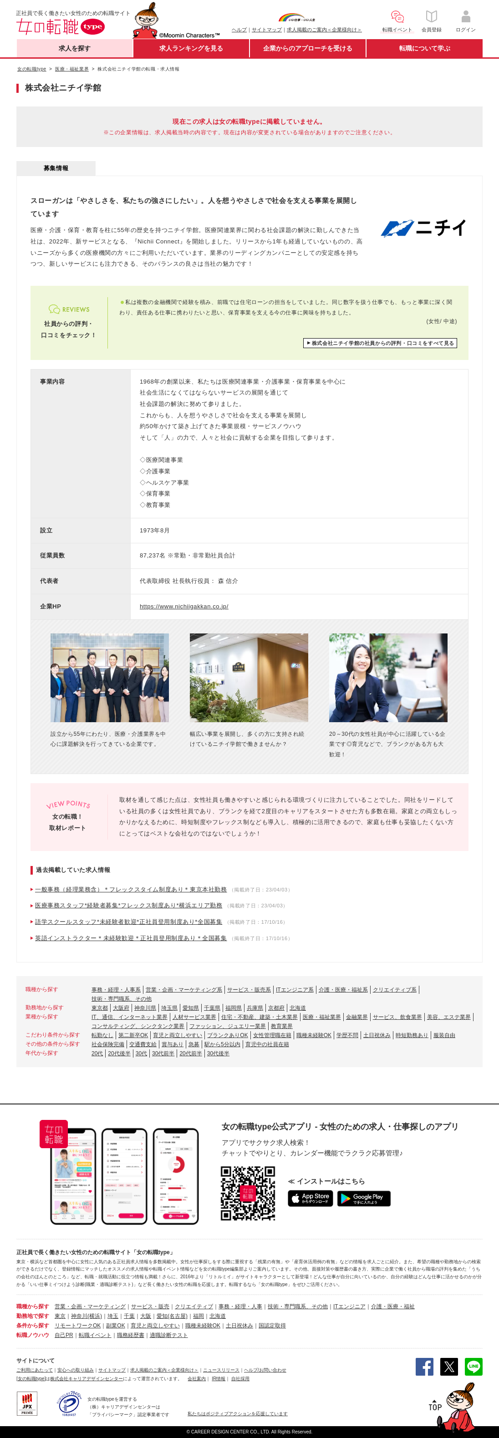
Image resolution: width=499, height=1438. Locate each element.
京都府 (276, 1008)
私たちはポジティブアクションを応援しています (238, 1413)
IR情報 (218, 1378)
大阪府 (121, 1008)
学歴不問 (347, 1035)
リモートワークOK (78, 1325)
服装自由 (444, 1035)
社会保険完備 (108, 1044)
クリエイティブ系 (395, 990)
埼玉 (112, 1316)
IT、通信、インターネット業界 (130, 1017)
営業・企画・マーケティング (90, 1306)
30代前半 (163, 1053)
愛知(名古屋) (172, 1316)
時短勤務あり (412, 1035)
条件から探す (32, 1325)
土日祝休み (377, 1035)
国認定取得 (272, 1325)
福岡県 (233, 1008)
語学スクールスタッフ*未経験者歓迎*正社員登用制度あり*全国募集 (128, 921)
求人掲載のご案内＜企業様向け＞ (324, 29)
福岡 (198, 1316)
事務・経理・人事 (240, 1306)
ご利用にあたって (34, 1369)
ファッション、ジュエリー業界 (227, 1026)
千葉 (129, 1316)
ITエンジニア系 (295, 990)
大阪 (145, 1316)
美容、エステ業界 (449, 1017)
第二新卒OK (133, 1035)
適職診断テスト (169, 1335)
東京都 (100, 1008)
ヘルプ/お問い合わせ (265, 1369)
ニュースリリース (221, 1369)
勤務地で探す (32, 1316)
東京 (60, 1316)
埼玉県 (169, 1008)
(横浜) (94, 1316)
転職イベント (95, 1335)
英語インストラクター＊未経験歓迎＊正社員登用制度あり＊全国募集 (131, 938)
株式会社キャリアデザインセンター (86, 1378)
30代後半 (218, 1053)
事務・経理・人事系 (116, 990)
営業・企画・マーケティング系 (184, 990)
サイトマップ (267, 29)
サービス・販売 (150, 1306)
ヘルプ (239, 29)
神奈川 (79, 1316)
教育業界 (282, 1026)
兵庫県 (255, 1008)
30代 (141, 1053)
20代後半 (119, 1053)
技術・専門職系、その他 (122, 999)
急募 (193, 1044)
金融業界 (357, 1017)
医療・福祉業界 (322, 1017)
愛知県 (191, 1008)
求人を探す (75, 48)
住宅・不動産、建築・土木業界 (259, 1017)
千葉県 (212, 1008)
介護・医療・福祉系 (343, 990)
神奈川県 (145, 1008)
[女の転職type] (31, 1378)
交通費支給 (143, 1044)
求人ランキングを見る (191, 48)
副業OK (115, 1325)
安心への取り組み (75, 1369)
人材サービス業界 (194, 1017)
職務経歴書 (130, 1335)
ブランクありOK (227, 1035)
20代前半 (190, 1053)
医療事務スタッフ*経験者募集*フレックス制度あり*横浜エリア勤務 (128, 905)
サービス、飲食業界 (397, 1017)
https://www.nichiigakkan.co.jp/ (184, 606)
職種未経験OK (313, 1035)
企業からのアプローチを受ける (307, 48)
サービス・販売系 (249, 990)
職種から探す (32, 1306)
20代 (97, 1053)
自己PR (64, 1335)
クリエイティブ (194, 1306)
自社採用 (240, 1378)
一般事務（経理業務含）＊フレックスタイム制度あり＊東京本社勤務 (131, 889)
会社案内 (197, 1378)
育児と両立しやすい (177, 1035)
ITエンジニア (349, 1306)
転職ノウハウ (32, 1335)
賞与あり (172, 1044)
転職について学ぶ (424, 48)
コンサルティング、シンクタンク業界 (138, 1026)
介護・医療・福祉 (393, 1306)
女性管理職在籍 (272, 1035)
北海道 (298, 1008)
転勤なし (102, 1035)
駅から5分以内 (222, 1044)
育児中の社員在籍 (267, 1044)
